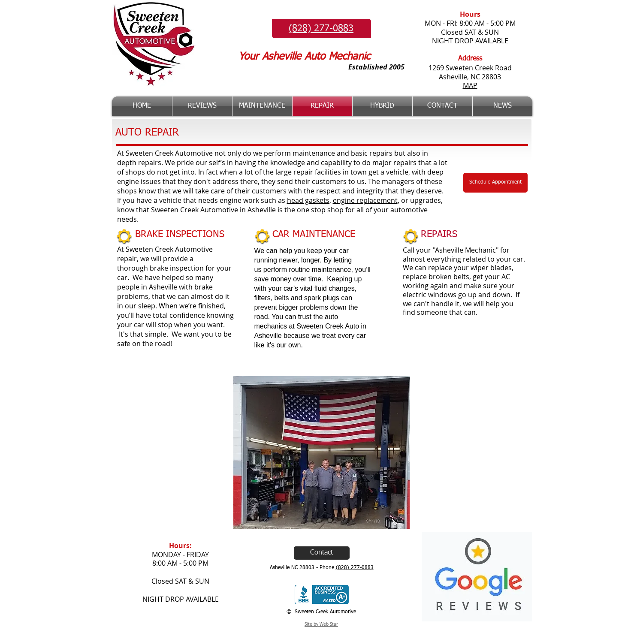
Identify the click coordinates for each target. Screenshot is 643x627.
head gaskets (308, 200)
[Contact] (322, 553)
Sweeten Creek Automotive (325, 612)
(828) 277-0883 (355, 567)
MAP (470, 85)
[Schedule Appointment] (495, 183)
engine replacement (365, 200)
